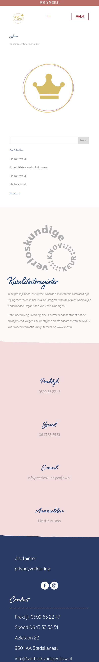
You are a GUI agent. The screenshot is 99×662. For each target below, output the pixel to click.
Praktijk (49, 382)
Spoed (49, 425)
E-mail (49, 468)
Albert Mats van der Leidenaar (29, 167)
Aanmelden (80, 16)
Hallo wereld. (18, 159)
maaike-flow (21, 44)
